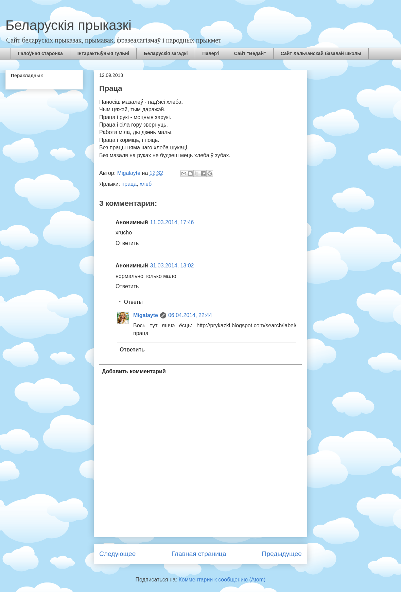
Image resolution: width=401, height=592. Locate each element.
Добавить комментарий (134, 371)
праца (129, 184)
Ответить (127, 243)
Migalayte (145, 315)
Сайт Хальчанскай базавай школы (321, 53)
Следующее (117, 553)
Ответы (133, 302)
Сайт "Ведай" (250, 53)
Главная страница (198, 553)
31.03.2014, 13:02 (172, 265)
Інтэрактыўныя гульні (103, 53)
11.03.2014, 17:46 (172, 222)
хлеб (146, 184)
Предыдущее (282, 553)
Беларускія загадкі (166, 53)
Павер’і (210, 53)
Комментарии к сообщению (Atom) (222, 579)
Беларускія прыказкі (68, 25)
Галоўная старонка (40, 53)
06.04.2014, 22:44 (190, 315)
